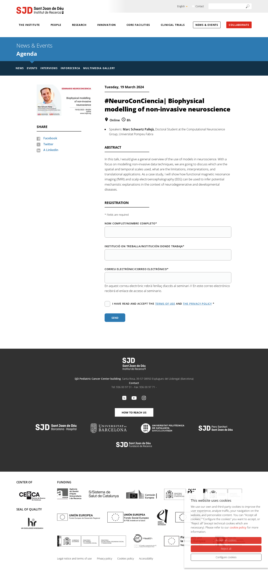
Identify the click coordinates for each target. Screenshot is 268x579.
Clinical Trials (173, 25)
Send (114, 317)
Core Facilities (138, 25)
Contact (199, 6)
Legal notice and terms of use (74, 558)
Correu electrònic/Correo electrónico (137, 269)
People (56, 25)
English (181, 6)
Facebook (50, 138)
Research (79, 25)
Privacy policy (104, 558)
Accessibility (146, 558)
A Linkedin (50, 150)
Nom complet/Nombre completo (131, 223)
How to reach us (134, 412)
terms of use (165, 303)
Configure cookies (226, 557)
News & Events (206, 25)
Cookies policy (125, 558)
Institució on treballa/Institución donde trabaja (144, 246)
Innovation (106, 25)
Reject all (226, 548)
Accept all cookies (226, 540)
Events (32, 68)
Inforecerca (70, 68)
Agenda (26, 53)
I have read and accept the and (159, 304)
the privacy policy (197, 303)
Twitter (48, 144)
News (20, 68)
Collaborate (239, 25)
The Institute (29, 25)
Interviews (49, 68)
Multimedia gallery (99, 68)
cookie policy (238, 527)
